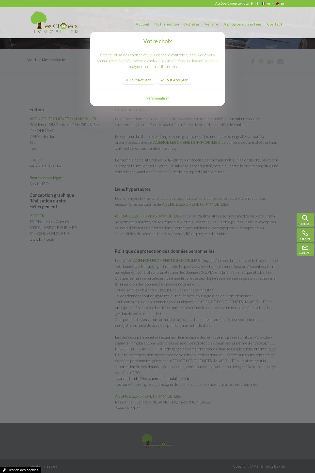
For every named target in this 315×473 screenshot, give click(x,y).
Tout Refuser (138, 80)
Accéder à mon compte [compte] (233, 3)
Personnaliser (157, 98)
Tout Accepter (174, 80)
